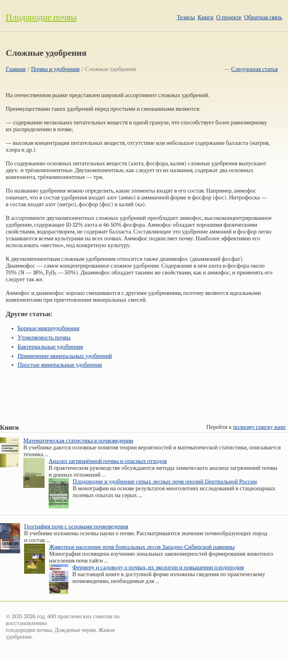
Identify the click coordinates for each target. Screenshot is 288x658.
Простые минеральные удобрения (60, 364)
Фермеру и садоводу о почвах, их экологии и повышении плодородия (158, 567)
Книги (205, 17)
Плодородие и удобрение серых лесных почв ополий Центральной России (165, 481)
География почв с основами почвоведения (76, 526)
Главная (15, 69)
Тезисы (186, 17)
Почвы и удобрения (55, 69)
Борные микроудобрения (49, 328)
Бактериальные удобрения (50, 346)
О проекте (228, 17)
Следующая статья (254, 69)
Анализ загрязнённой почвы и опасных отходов (108, 461)
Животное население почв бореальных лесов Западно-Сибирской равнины (142, 547)
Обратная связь (263, 17)
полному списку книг (259, 427)
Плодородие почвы (41, 17)
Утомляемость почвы (44, 337)
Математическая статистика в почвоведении (78, 440)
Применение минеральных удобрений (65, 356)
